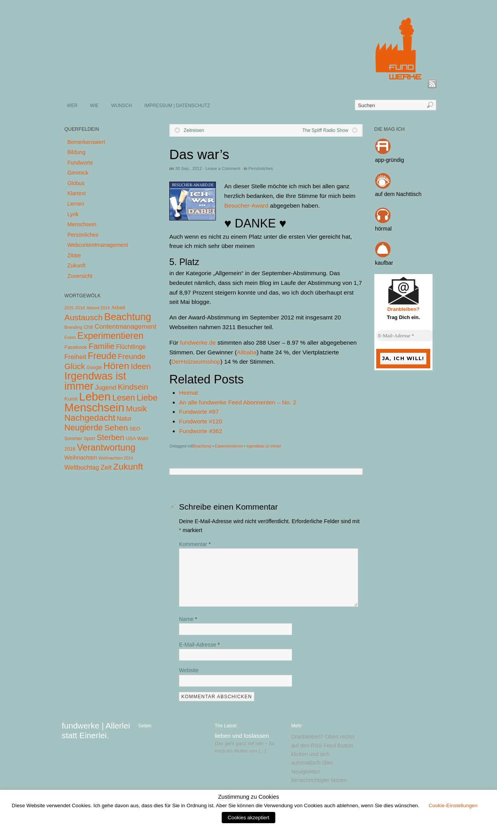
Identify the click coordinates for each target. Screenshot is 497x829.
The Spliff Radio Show (325, 130)
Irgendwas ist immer (264, 446)
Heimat (188, 392)
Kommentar (195, 544)
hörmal (383, 228)
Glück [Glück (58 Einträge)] (74, 366)
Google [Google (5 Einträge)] (94, 367)
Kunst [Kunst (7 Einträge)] (71, 399)
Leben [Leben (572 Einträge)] (95, 396)
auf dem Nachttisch (398, 194)
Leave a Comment (222, 168)
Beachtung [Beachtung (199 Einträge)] (127, 316)
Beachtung (202, 446)
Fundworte (80, 163)
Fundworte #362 (200, 431)
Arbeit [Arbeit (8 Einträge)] (118, 307)
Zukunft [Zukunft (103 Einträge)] (128, 466)
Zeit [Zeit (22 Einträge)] (106, 467)
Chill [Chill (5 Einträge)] (88, 327)
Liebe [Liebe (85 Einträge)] (147, 397)
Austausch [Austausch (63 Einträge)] (83, 317)
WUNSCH (121, 105)
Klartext (76, 193)
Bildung (76, 152)
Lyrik (72, 214)
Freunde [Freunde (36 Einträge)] (132, 356)
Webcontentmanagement (97, 245)
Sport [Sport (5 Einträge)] (89, 438)
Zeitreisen (194, 130)
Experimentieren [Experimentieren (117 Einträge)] (110, 336)
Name (188, 619)
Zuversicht (79, 276)
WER (72, 105)
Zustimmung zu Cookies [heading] (248, 797)
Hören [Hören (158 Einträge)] (116, 366)
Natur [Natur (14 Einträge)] (124, 418)
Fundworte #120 (200, 421)
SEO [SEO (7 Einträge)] (134, 429)
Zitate (74, 255)
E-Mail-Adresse (199, 645)
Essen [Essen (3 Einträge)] (70, 337)
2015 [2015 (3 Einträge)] (69, 307)
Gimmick (77, 173)
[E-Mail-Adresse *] (405, 336)
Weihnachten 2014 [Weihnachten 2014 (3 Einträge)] (116, 458)
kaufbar (384, 263)
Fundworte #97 (199, 411)
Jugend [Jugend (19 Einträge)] (105, 387)
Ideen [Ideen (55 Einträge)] (141, 366)
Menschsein (81, 224)
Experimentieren (229, 446)
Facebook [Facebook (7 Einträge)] (75, 347)
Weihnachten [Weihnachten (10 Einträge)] (80, 457)
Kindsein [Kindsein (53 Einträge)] (133, 387)
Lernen (75, 204)
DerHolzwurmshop (196, 361)
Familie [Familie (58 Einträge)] (102, 346)
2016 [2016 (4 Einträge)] (80, 307)
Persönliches (260, 168)
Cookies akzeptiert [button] (248, 817)
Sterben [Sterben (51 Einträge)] (110, 437)
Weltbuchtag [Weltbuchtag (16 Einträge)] (81, 467)
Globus (75, 183)
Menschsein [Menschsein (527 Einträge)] (94, 407)
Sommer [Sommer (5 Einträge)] (73, 438)
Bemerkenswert (86, 142)
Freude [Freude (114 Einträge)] (102, 356)
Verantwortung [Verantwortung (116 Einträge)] (106, 447)
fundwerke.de (197, 342)
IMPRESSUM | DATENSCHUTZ (177, 105)
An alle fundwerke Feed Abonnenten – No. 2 (237, 402)
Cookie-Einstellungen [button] (453, 805)
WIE (94, 105)
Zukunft (76, 265)
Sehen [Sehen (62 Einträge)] (116, 427)
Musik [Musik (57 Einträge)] (136, 408)
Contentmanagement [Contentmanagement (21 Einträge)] (125, 326)
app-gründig (389, 160)
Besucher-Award (246, 205)
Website (188, 670)
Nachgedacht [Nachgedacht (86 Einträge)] (89, 418)
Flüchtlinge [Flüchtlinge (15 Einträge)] (131, 346)
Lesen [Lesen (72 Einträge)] (123, 397)
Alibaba (247, 352)
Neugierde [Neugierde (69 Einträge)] (83, 427)
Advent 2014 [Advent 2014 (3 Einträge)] (98, 307)
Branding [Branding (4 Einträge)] (73, 327)
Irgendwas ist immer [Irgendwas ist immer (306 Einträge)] (95, 381)
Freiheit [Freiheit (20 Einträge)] (75, 357)
